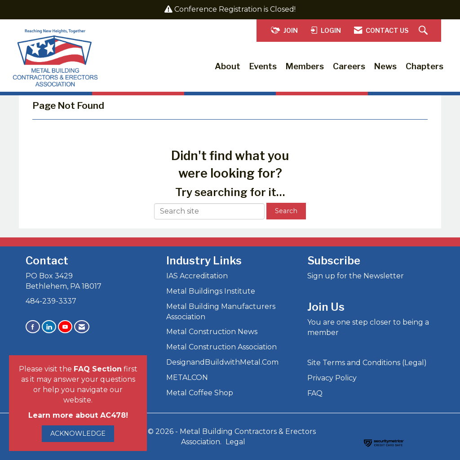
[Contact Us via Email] (81, 326)
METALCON (187, 377)
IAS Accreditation (197, 276)
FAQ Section (98, 369)
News (385, 66)
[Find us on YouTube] (65, 326)
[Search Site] (424, 30)
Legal (235, 442)
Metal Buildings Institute (210, 291)
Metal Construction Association (221, 347)
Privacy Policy (332, 378)
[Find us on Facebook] (33, 326)
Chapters (424, 66)
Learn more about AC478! (78, 415)
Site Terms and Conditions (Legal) (367, 362)
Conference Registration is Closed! (235, 9)
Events (263, 66)
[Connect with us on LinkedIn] (49, 326)
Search (286, 211)
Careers (349, 66)
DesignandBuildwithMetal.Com (222, 362)
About (227, 66)
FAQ (315, 393)
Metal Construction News (211, 331)
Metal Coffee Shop (199, 393)
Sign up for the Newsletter (355, 276)
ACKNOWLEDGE (78, 433)
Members (305, 66)
